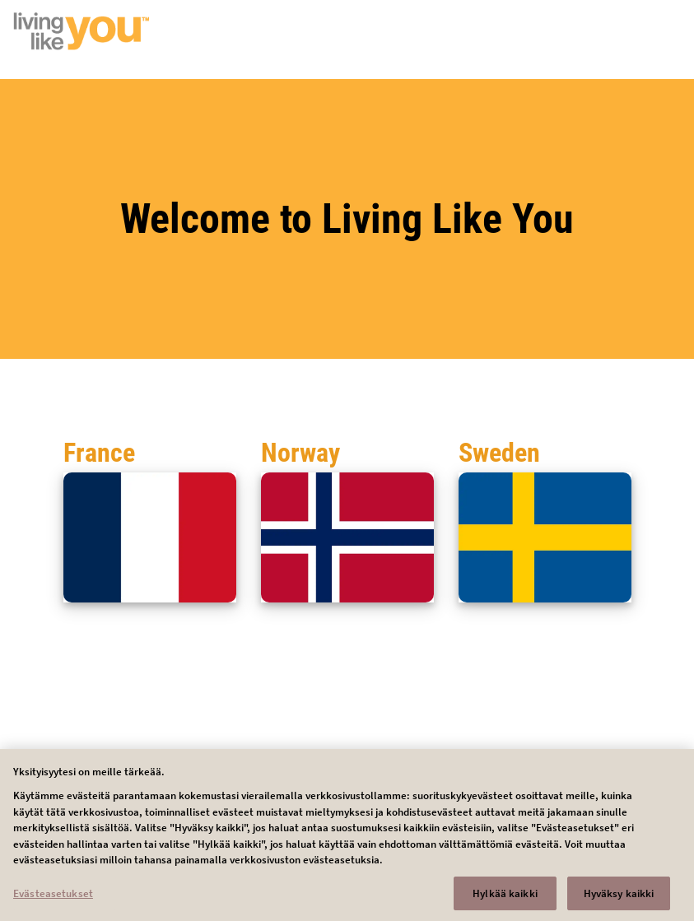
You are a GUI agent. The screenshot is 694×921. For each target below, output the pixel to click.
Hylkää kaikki (505, 898)
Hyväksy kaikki (619, 898)
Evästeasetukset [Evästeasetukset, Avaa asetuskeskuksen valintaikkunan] (53, 898)
